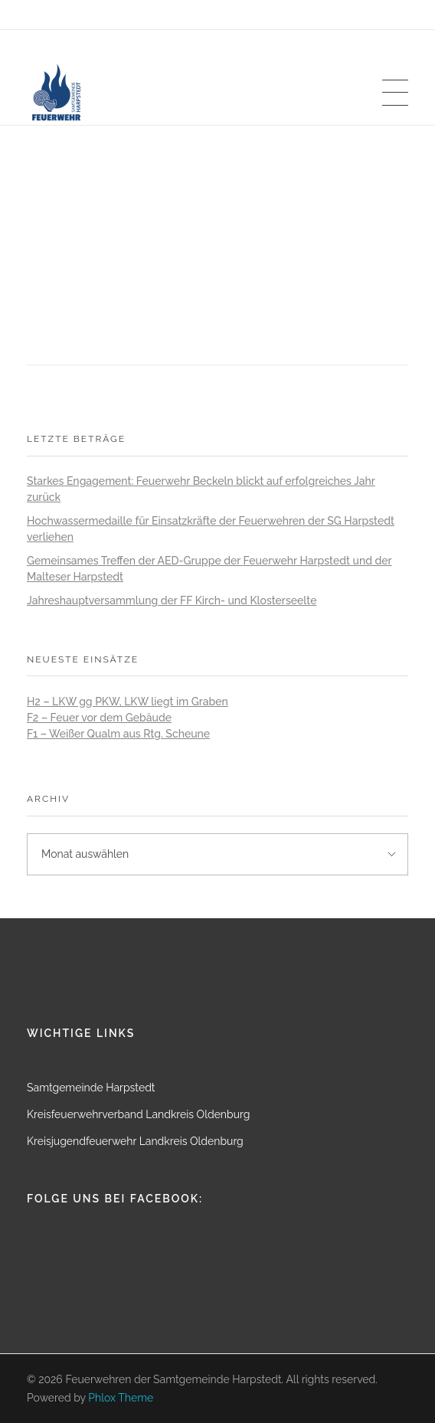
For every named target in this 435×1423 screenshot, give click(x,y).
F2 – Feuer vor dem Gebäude (99, 718)
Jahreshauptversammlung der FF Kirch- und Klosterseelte (171, 600)
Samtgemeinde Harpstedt (91, 1087)
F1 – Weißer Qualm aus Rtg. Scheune (118, 734)
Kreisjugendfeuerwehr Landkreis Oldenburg (135, 1141)
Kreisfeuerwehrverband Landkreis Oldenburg (138, 1114)
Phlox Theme (120, 1398)
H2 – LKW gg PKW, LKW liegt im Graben (127, 701)
